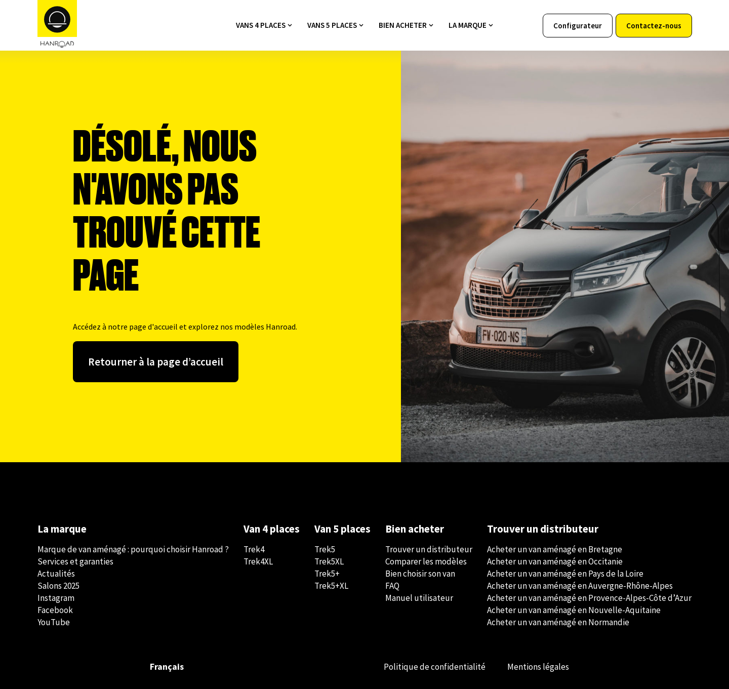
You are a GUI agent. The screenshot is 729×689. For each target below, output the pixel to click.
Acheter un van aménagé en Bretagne (554, 549)
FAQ (392, 586)
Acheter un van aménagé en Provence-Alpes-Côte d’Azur (589, 598)
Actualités (56, 574)
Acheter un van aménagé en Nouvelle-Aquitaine (574, 610)
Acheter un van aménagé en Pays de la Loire (565, 574)
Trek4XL (258, 561)
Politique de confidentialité (434, 666)
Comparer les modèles (426, 561)
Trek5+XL (331, 586)
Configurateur (577, 25)
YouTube (53, 622)
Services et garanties (75, 561)
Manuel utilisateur (419, 598)
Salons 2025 (58, 586)
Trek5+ (327, 574)
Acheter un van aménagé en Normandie (558, 622)
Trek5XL (329, 561)
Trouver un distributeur (428, 549)
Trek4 (254, 549)
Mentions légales (538, 666)
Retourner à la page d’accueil (155, 362)
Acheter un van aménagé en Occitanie (555, 561)
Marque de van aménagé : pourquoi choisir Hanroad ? (133, 549)
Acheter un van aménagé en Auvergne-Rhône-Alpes (580, 586)
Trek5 (324, 549)
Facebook (55, 610)
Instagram (55, 598)
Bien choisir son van (420, 574)
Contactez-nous (653, 25)
